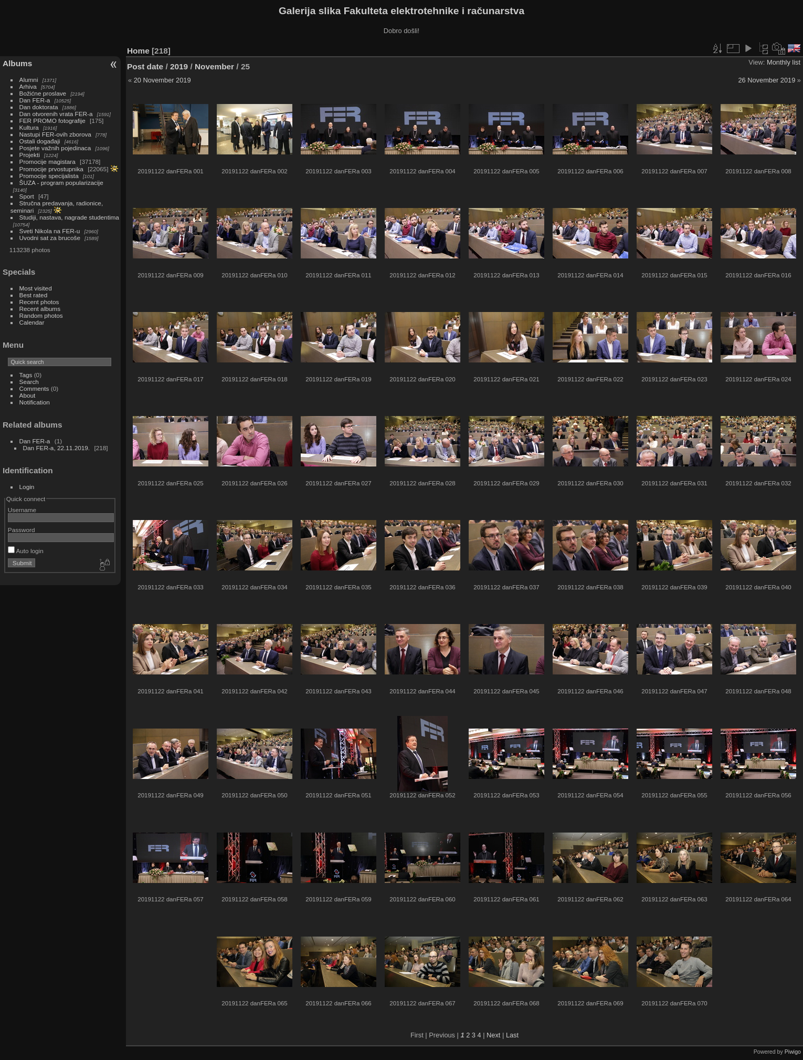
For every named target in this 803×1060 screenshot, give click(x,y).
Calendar (32, 322)
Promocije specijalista (49, 175)
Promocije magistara (47, 161)
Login (27, 486)
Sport (26, 196)
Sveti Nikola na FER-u (49, 230)
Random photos (41, 315)
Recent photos (39, 301)
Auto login (26, 550)
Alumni (28, 79)
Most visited (35, 288)
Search (29, 381)
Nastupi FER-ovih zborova (55, 134)
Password (21, 529)
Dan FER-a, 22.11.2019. (56, 447)
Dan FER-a (34, 100)
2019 (179, 66)
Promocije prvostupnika (51, 168)
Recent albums (39, 308)
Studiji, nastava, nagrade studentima (69, 217)
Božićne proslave (43, 93)
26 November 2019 (766, 80)
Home (138, 50)
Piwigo (793, 1051)
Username (22, 509)
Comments (34, 388)
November (214, 66)
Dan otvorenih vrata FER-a (56, 113)
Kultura (29, 127)
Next (493, 1035)
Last (512, 1035)
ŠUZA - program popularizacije (61, 182)
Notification (34, 402)
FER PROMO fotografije (52, 120)
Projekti (29, 154)
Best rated (33, 295)
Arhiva (28, 86)
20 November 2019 (162, 80)
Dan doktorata (38, 106)
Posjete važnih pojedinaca (55, 147)
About (27, 395)
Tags (26, 374)
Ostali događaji (39, 141)
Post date (145, 66)
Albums (17, 63)
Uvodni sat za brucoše (49, 237)
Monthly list (783, 62)
